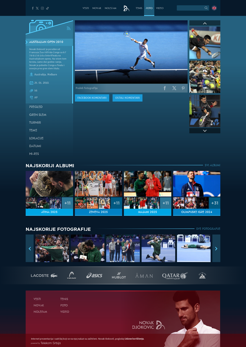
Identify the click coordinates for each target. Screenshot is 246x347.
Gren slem (37, 115)
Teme (33, 130)
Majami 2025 (147, 212)
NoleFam (110, 8)
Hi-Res (34, 154)
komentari (92, 98)
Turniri (35, 122)
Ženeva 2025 (98, 212)
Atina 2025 (49, 212)
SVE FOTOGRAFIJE (208, 229)
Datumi (35, 146)
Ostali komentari (127, 98)
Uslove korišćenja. (134, 338)
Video (160, 8)
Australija (40, 74)
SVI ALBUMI (212, 165)
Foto (149, 8)
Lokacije (36, 138)
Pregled (35, 107)
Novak (96, 8)
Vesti (86, 8)
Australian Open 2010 (46, 42)
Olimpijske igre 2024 (196, 212)
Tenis (139, 8)
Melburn (52, 74)
